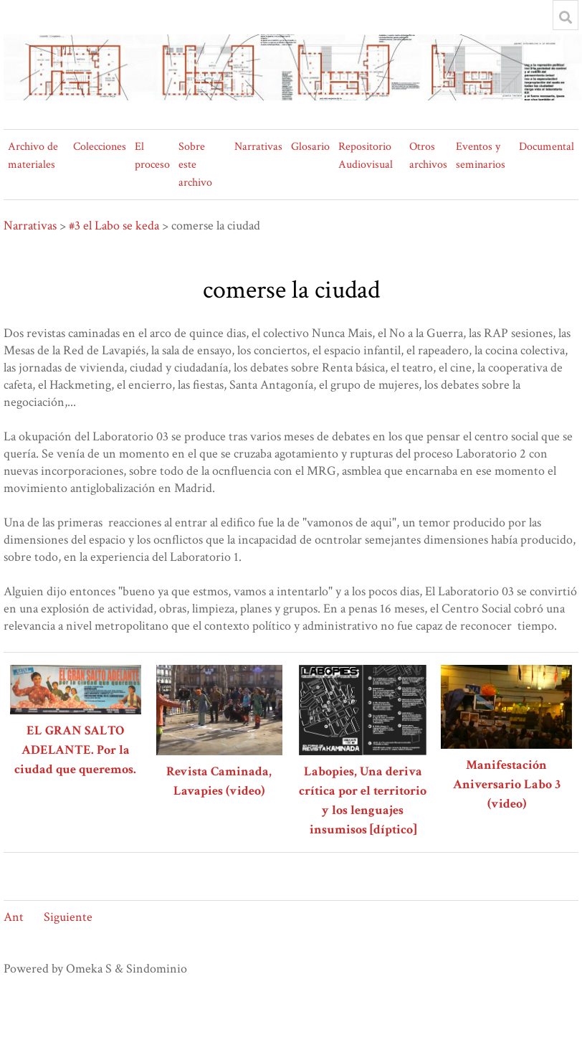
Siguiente (68, 917)
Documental (546, 146)
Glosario (310, 146)
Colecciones (99, 146)
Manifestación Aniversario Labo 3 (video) (506, 784)
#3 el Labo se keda (114, 225)
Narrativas (258, 146)
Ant (14, 917)
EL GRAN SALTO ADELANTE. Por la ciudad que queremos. (75, 749)
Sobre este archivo (195, 164)
